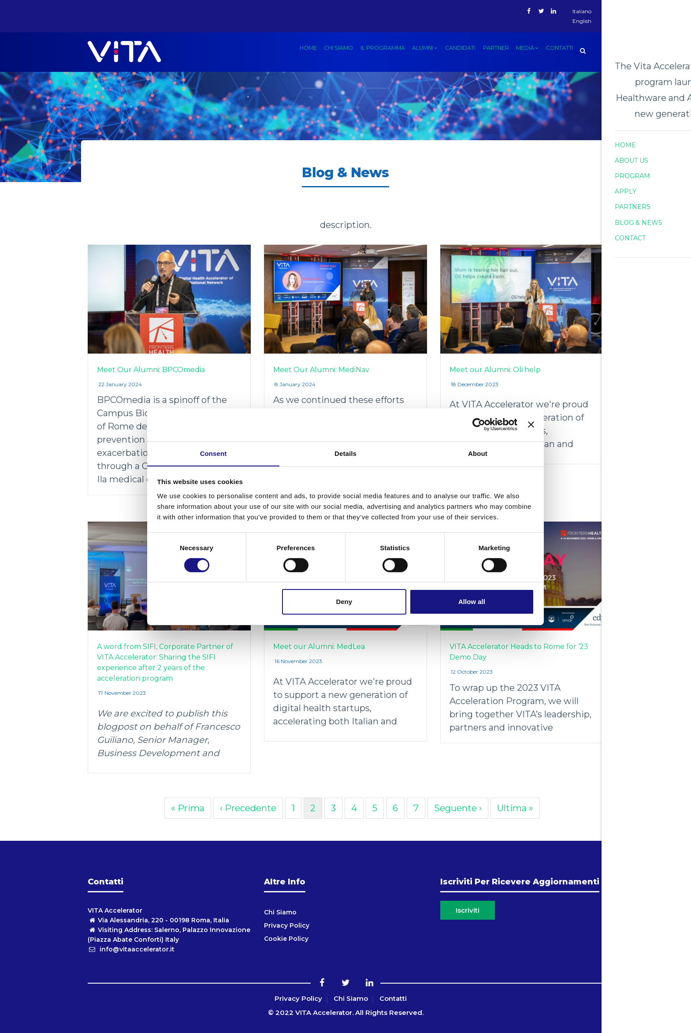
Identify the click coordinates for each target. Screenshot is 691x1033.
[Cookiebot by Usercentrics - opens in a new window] (478, 424)
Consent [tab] (213, 453)
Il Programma (374, 50)
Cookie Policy (286, 939)
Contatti (558, 50)
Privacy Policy (286, 925)
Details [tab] (345, 453)
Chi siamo (329, 50)
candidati (455, 50)
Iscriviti (467, 910)
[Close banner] (531, 424)
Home (297, 50)
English (581, 21)
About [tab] (477, 453)
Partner (492, 50)
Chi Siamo (280, 912)
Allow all (471, 602)
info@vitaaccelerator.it (131, 949)
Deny (344, 602)
